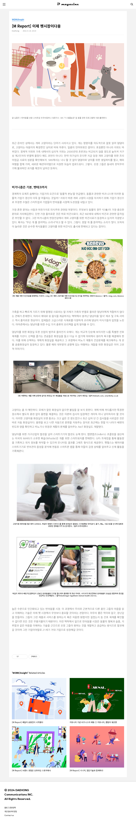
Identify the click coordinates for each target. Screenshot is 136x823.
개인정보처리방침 (10, 811)
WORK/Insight (18, 20)
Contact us (9, 815)
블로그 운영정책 (10, 808)
